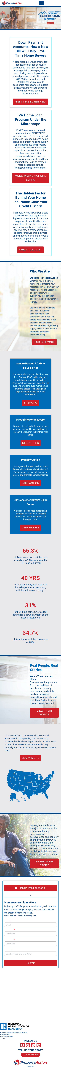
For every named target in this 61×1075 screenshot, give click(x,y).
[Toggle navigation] (41, 3)
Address (9, 950)
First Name (9, 930)
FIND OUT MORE (44, 342)
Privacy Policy (30, 1066)
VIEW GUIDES (30, 527)
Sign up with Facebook (30, 887)
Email (7, 921)
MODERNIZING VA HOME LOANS (30, 177)
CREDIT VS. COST (30, 249)
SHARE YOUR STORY (44, 863)
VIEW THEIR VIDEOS (44, 712)
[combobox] (30, 954)
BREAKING (30, 402)
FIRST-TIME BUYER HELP (31, 101)
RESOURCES (30, 442)
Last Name (9, 940)
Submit (31, 962)
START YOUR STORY (30, 1055)
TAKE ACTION (30, 483)
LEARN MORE (30, 757)
